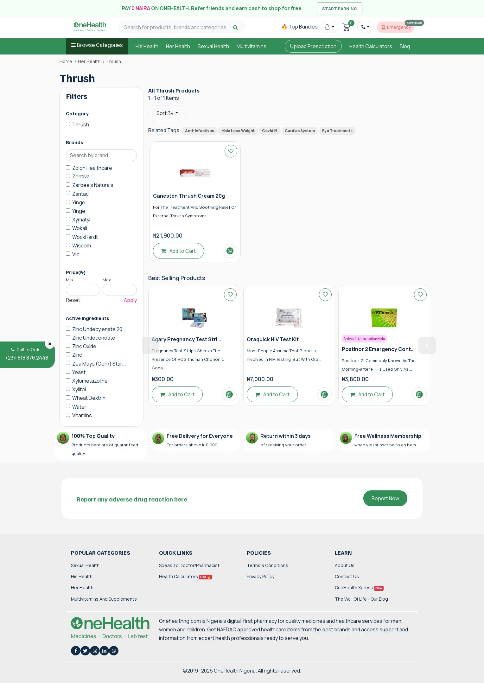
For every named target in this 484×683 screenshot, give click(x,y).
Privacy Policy (260, 576)
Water (79, 406)
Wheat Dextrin (88, 397)
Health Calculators (370, 46)
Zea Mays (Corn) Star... (99, 363)
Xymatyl (81, 219)
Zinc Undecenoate (93, 337)
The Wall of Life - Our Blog (361, 599)
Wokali (79, 228)
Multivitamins (251, 46)
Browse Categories (100, 44)
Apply (130, 300)
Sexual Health (213, 46)
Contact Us (347, 576)
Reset (73, 300)
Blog (405, 46)
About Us (344, 565)
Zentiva (81, 176)
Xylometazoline (90, 380)
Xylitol (79, 389)
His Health (147, 46)
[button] (329, 27)
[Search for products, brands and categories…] (177, 27)
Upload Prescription (313, 46)
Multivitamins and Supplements (104, 599)
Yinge (78, 202)
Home (66, 61)
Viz (75, 254)
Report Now (385, 498)
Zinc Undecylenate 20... (99, 329)
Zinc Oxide (84, 346)
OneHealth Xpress (359, 587)
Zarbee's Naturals (92, 185)
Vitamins (82, 415)
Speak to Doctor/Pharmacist (189, 565)
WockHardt (85, 236)
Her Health (178, 46)
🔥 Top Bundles (299, 26)
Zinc (77, 354)
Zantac (80, 193)
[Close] (49, 344)
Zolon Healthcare (92, 167)
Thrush (80, 124)
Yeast (79, 372)
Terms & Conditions (267, 565)
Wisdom (81, 245)
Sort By (165, 113)
